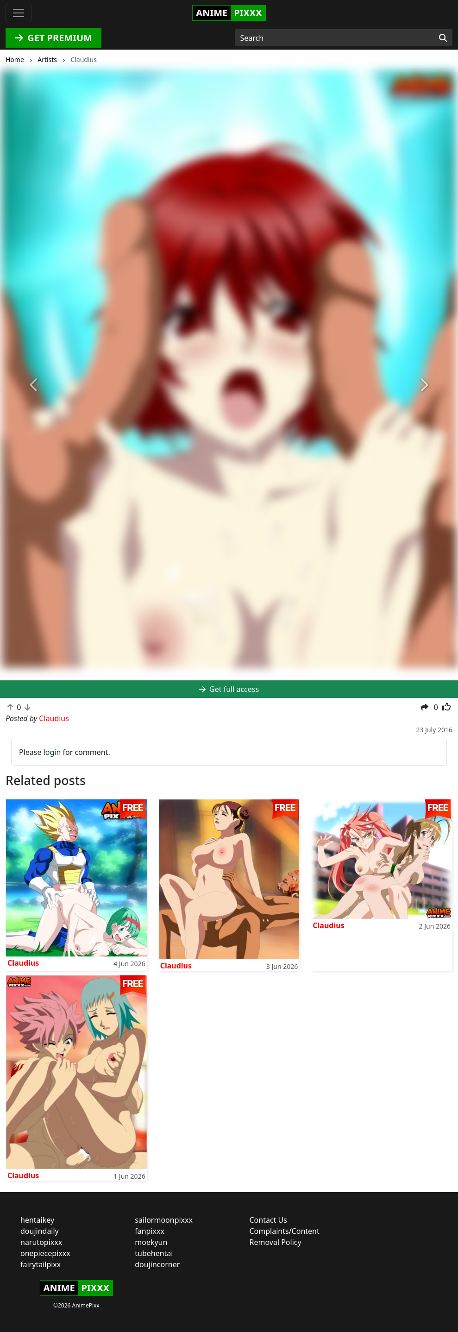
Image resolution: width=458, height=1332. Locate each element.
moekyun (151, 1242)
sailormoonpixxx (164, 1220)
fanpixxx (149, 1231)
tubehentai (154, 1253)
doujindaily (39, 1231)
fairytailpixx (40, 1264)
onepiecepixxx (45, 1253)
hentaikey (37, 1220)
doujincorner (157, 1264)
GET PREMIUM (53, 37)
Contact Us (268, 1220)
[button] (34, 385)
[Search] (442, 38)
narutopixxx (41, 1242)
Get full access (229, 689)
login (52, 752)
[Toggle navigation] (18, 13)
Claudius (23, 963)
